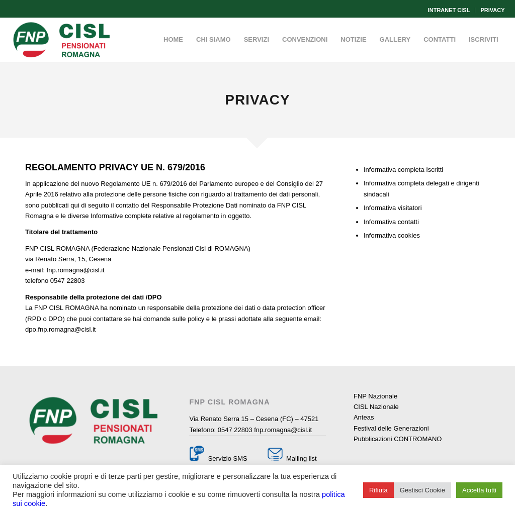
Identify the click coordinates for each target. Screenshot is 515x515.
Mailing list (300, 458)
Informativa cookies (392, 235)
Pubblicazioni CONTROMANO (398, 439)
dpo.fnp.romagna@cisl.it (60, 329)
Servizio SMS (227, 458)
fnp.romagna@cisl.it (283, 430)
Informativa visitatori (393, 208)
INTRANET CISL (449, 10)
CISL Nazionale (376, 406)
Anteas (364, 417)
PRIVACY (492, 10)
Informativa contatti (391, 222)
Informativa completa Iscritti (403, 169)
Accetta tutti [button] (479, 490)
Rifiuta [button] (378, 490)
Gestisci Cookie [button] (422, 490)
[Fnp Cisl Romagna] (61, 40)
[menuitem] (449, 10)
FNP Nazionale (375, 396)
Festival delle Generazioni (391, 428)
